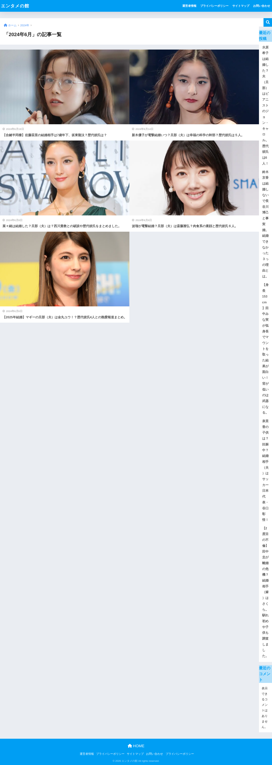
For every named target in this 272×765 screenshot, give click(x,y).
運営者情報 (189, 5)
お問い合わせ (261, 5)
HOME (136, 746)
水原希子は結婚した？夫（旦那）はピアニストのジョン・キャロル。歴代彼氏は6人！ (265, 105)
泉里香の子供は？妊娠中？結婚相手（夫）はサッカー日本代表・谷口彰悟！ (265, 470)
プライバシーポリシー (214, 5)
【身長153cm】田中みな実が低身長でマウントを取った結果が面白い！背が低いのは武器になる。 (265, 348)
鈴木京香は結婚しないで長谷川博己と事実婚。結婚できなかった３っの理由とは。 (265, 224)
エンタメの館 (15, 5)
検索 (268, 22)
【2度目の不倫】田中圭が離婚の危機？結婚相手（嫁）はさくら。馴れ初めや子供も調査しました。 (265, 592)
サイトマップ (240, 5)
